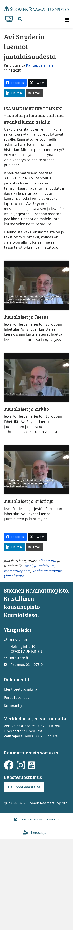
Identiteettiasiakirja (20, 782)
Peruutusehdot (16, 791)
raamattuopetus (17, 664)
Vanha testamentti (47, 664)
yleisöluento (14, 669)
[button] (20, 19)
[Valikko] (67, 20)
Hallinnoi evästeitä (24, 880)
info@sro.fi (19, 751)
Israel (27, 659)
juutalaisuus (44, 659)
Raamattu (48, 654)
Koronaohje (13, 799)
